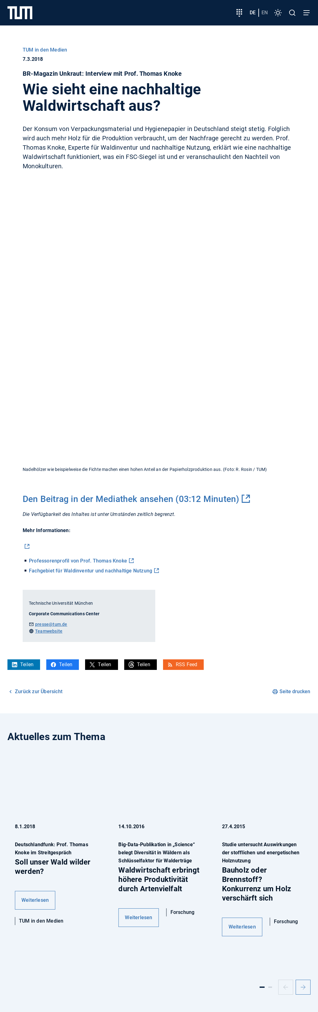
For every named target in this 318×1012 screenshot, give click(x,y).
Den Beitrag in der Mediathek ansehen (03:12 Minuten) (131, 499)
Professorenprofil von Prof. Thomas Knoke (78, 561)
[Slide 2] (270, 987)
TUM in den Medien (45, 50)
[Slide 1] (262, 987)
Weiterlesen (35, 900)
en (264, 13)
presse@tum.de (51, 624)
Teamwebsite (48, 631)
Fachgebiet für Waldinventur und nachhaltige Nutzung (90, 571)
